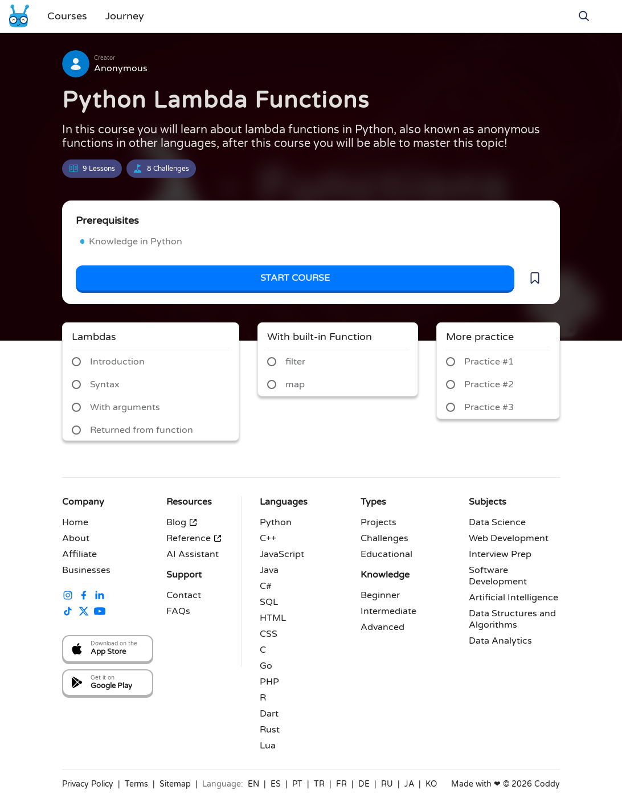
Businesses (86, 570)
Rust (270, 729)
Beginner (380, 595)
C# (266, 586)
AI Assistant (192, 554)
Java (269, 570)
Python (276, 522)
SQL (269, 602)
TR (319, 784)
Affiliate (79, 554)
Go (266, 666)
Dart (269, 713)
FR (341, 784)
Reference (194, 538)
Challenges (384, 538)
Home (75, 522)
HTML (273, 618)
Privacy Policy (87, 784)
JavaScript (282, 554)
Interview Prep (500, 554)
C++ (268, 538)
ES (276, 784)
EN (253, 784)
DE (364, 784)
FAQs (178, 611)
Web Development (509, 538)
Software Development (498, 575)
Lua (268, 745)
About (75, 538)
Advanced (382, 627)
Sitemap (175, 784)
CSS (268, 634)
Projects (378, 522)
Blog (182, 522)
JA (409, 784)
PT (297, 784)
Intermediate (388, 611)
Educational (386, 554)
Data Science (497, 522)
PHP (269, 681)
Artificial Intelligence (513, 597)
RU (387, 784)
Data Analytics (500, 640)
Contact (183, 595)
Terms (136, 784)
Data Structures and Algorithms (512, 619)
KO (431, 784)
